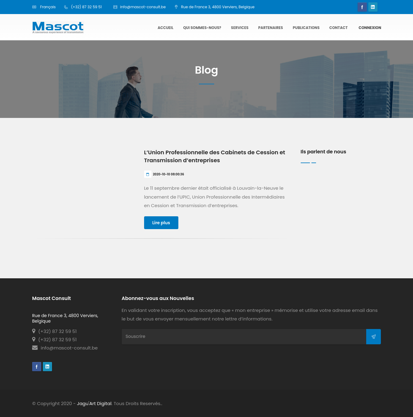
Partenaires (270, 27)
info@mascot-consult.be (65, 348)
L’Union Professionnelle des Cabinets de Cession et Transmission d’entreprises (214, 156)
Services (239, 27)
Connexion (370, 27)
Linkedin (373, 7)
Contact (338, 27)
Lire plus (161, 223)
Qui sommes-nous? (202, 27)
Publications (306, 27)
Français (44, 6)
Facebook (362, 7)
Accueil (165, 27)
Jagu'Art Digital (94, 403)
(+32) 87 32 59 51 (54, 331)
